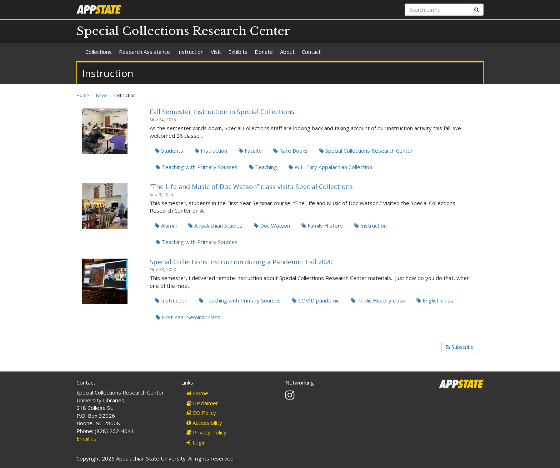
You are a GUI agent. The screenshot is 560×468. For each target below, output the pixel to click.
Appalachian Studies (215, 225)
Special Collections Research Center (183, 31)
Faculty (250, 150)
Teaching (263, 167)
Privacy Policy (206, 432)
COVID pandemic (316, 300)
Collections (98, 51)
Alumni (166, 225)
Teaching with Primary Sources (197, 167)
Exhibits (238, 51)
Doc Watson (272, 225)
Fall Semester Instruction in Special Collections (222, 111)
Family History (322, 225)
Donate (264, 51)
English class (434, 300)
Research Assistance (144, 51)
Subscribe (460, 347)
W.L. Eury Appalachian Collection (330, 167)
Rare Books (290, 150)
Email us (86, 438)
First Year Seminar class (188, 317)
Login (196, 442)
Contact (311, 51)
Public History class (378, 300)
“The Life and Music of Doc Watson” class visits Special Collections (251, 186)
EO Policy (201, 412)
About (287, 51)
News (101, 95)
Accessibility (204, 422)
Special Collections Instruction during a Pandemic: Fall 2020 (241, 262)
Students (169, 150)
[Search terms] (437, 10)
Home (82, 95)
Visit (216, 51)
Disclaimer (202, 403)
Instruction (190, 51)
